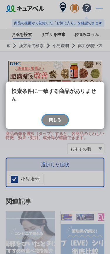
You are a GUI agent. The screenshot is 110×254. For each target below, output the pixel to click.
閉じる (55, 119)
